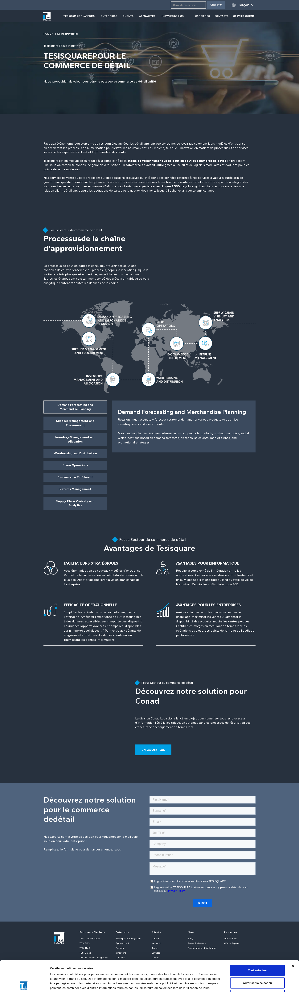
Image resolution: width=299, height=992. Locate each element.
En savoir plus (153, 750)
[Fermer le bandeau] (293, 935)
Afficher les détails (63, 984)
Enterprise (109, 16)
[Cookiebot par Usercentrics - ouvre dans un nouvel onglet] (24, 984)
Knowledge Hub (172, 16)
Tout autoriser (257, 939)
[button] (243, 5)
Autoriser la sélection (257, 952)
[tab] (75, 407)
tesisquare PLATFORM (79, 16)
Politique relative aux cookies (127, 966)
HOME (47, 33)
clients (128, 16)
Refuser (257, 964)
